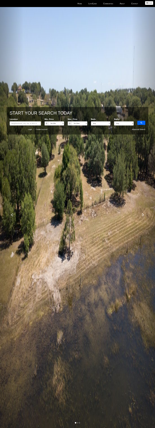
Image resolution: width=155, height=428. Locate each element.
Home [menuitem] (80, 4)
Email (149, 3)
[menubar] (107, 3)
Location (14, 119)
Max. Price (72, 119)
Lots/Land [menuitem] (93, 4)
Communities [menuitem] (108, 4)
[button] (141, 123)
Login (30, 129)
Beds (93, 119)
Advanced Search (138, 129)
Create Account (41, 129)
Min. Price (49, 119)
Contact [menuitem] (134, 4)
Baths (116, 119)
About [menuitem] (122, 4)
